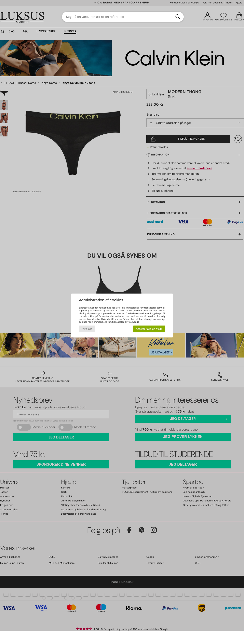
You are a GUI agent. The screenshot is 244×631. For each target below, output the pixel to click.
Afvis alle (87, 328)
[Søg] (178, 17)
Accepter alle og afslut (149, 328)
